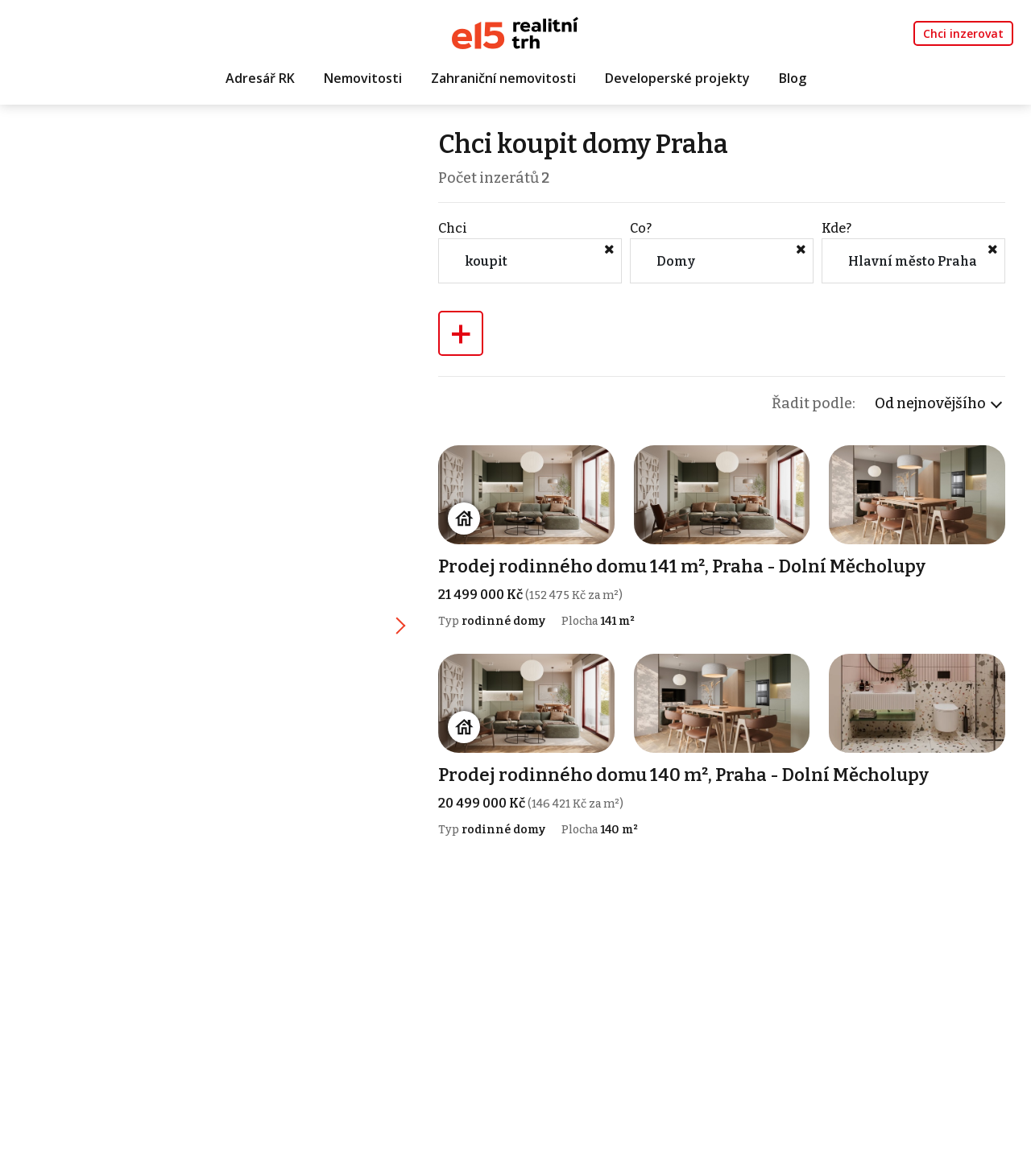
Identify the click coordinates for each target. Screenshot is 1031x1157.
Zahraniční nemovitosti (503, 78)
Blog (792, 78)
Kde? (836, 228)
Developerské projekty (677, 78)
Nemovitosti (363, 78)
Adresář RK (260, 78)
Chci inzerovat (963, 33)
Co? (641, 228)
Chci (452, 228)
